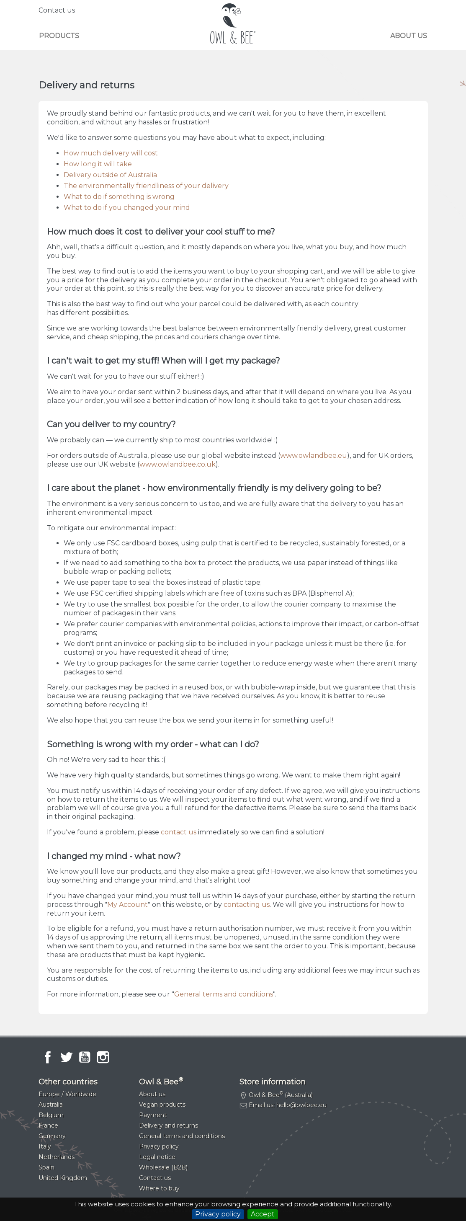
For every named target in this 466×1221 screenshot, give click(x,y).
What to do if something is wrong (119, 197)
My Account (127, 905)
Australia (51, 1104)
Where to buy (159, 1188)
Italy (45, 1146)
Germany (52, 1136)
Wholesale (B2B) (163, 1167)
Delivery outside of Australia (110, 175)
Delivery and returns (168, 1125)
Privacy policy (218, 1214)
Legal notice (157, 1157)
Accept (263, 1214)
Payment (153, 1115)
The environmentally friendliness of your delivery (146, 186)
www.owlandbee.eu (313, 455)
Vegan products (162, 1104)
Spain (46, 1167)
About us (408, 36)
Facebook (47, 1057)
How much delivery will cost (111, 153)
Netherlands (57, 1157)
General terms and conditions (223, 994)
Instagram (103, 1057)
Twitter (66, 1057)
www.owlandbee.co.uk (177, 464)
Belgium (51, 1115)
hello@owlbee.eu (301, 1105)
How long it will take (98, 164)
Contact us (57, 10)
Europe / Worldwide (67, 1094)
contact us (178, 832)
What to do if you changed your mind (127, 208)
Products (59, 36)
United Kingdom (63, 1178)
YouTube (84, 1057)
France (48, 1125)
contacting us (247, 905)
